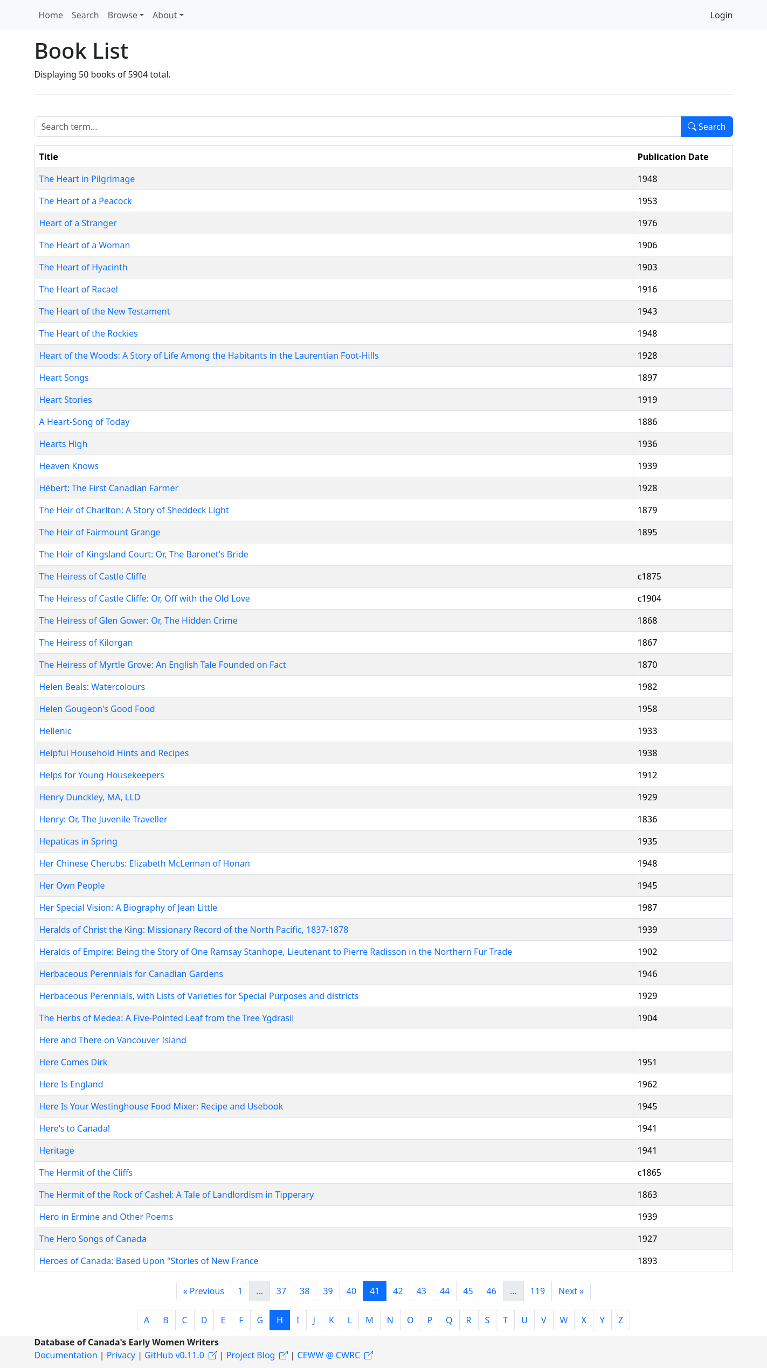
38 (304, 1291)
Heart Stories (65, 400)
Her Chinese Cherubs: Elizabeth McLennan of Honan (144, 863)
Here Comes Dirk (73, 1062)
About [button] (165, 15)
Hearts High (63, 444)
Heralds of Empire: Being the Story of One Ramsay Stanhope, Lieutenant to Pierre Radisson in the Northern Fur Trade (276, 952)
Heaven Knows (69, 466)
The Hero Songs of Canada (93, 1239)
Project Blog (250, 1355)
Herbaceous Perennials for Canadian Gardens (131, 974)
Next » (571, 1291)
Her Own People (72, 885)
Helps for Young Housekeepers (101, 775)
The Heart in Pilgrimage (87, 179)
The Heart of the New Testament (104, 311)
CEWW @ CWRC (329, 1355)
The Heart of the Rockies (88, 333)
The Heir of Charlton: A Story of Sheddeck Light (134, 510)
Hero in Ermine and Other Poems (106, 1217)
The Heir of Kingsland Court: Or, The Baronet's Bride (143, 554)
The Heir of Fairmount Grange (100, 532)
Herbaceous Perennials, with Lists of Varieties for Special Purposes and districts (199, 996)
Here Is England (71, 1084)
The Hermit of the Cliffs (86, 1172)
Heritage (56, 1150)
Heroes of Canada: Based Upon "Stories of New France (149, 1261)
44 (445, 1291)
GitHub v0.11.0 (174, 1355)
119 (537, 1291)
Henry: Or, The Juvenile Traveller (103, 819)
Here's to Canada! (74, 1128)
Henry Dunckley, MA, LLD (90, 797)
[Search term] (357, 126)
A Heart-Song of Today (84, 422)
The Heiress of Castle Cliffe (93, 576)
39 (328, 1291)
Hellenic (55, 731)
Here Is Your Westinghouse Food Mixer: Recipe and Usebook (161, 1106)
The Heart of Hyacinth (83, 267)
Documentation (66, 1355)
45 (468, 1291)
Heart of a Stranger (78, 223)
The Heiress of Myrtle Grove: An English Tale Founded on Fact (162, 665)
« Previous (203, 1291)
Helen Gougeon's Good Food (97, 709)
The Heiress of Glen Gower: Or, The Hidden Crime (138, 620)
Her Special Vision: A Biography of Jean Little (128, 907)
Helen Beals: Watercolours (92, 687)
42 (398, 1291)
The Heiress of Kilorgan (86, 642)
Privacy (121, 1355)
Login (721, 15)
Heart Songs (64, 377)
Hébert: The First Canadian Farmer (109, 488)
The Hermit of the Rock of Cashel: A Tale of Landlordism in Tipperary (176, 1195)
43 (421, 1291)
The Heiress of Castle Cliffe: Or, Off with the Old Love (144, 598)
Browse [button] (122, 15)
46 (491, 1291)
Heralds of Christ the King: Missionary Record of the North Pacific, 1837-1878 (194, 930)
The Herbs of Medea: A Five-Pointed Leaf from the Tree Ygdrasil (166, 1018)
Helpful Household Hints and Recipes (114, 753)
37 (281, 1291)
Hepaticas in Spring (78, 841)
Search (707, 126)
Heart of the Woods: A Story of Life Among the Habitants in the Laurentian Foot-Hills (209, 355)
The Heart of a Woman (84, 245)
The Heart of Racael (78, 289)
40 (351, 1291)
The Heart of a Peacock (85, 201)
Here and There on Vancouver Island (112, 1040)
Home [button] (51, 15)
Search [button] (85, 15)
